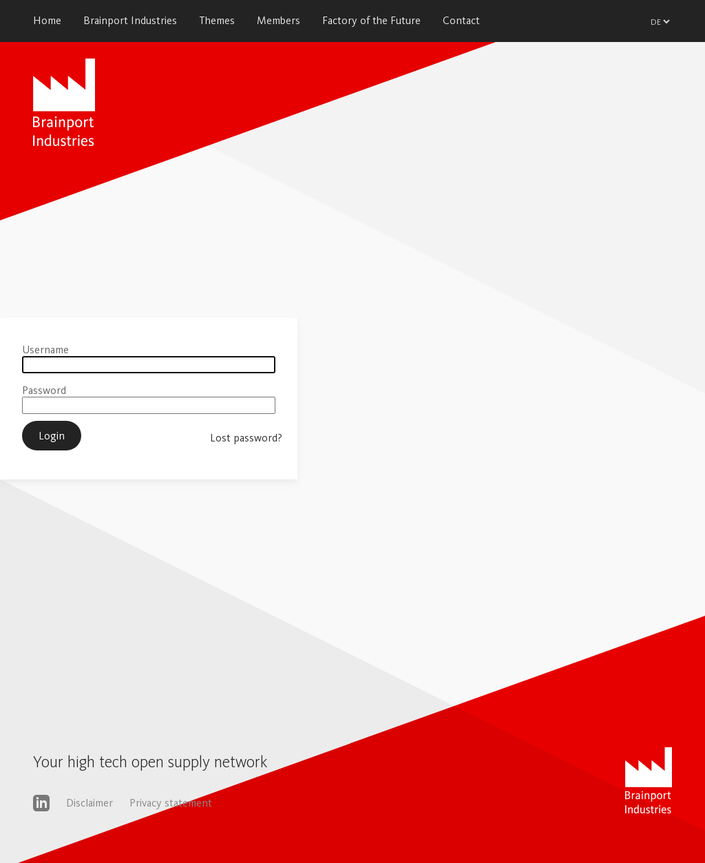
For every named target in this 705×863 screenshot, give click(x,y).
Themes (217, 20)
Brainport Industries (130, 20)
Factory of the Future (371, 20)
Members (278, 20)
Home (47, 20)
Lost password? (246, 437)
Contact (461, 20)
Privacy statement (170, 802)
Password (44, 390)
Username (45, 349)
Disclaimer (89, 802)
